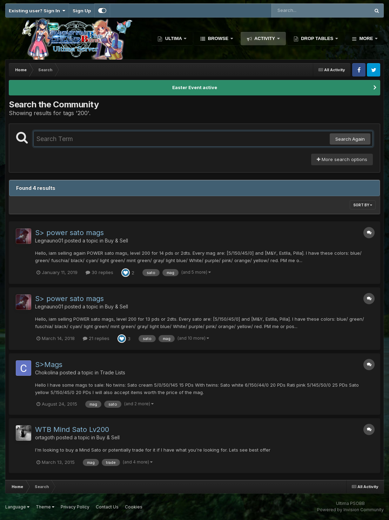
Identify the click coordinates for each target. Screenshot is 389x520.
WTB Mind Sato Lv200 (72, 429)
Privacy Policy (75, 506)
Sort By (362, 205)
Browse (218, 38)
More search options (342, 159)
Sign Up (82, 10)
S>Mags (48, 364)
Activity (264, 38)
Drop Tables (317, 38)
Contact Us (107, 506)
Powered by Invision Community (350, 509)
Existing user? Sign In (37, 11)
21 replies (96, 338)
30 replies (99, 272)
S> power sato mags (69, 232)
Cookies (133, 506)
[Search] (301, 11)
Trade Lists (112, 372)
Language (17, 506)
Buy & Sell (116, 241)
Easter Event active (194, 87)
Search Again (350, 139)
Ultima (173, 38)
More (366, 38)
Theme (45, 506)
